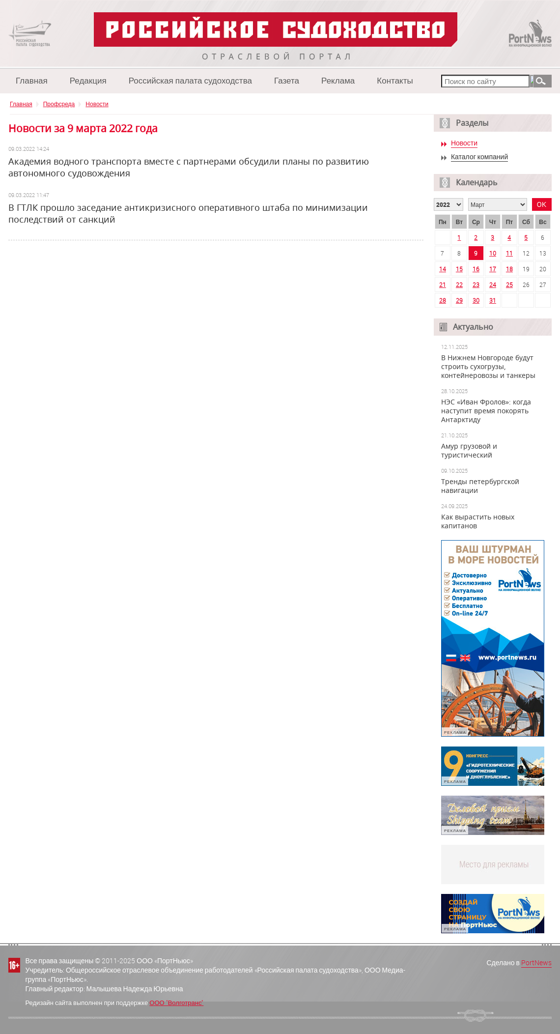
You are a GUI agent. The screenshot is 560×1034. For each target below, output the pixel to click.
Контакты (395, 80)
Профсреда (59, 104)
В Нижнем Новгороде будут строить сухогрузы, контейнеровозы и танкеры (488, 366)
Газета (286, 80)
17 (492, 269)
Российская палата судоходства (190, 80)
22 (459, 284)
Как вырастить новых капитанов (477, 521)
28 (442, 300)
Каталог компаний (479, 157)
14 (442, 269)
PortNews (536, 962)
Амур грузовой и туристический (469, 451)
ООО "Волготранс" (176, 1002)
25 (509, 284)
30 (476, 300)
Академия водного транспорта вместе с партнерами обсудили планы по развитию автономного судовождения (188, 167)
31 (492, 300)
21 (442, 284)
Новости (96, 104)
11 (509, 253)
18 (509, 269)
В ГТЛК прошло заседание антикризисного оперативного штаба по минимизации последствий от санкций (188, 213)
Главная (32, 80)
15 (459, 269)
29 (459, 300)
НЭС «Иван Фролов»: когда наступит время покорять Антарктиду (486, 411)
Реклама (338, 80)
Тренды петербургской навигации (480, 486)
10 (492, 253)
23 (476, 284)
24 (492, 284)
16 (476, 269)
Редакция (88, 80)
